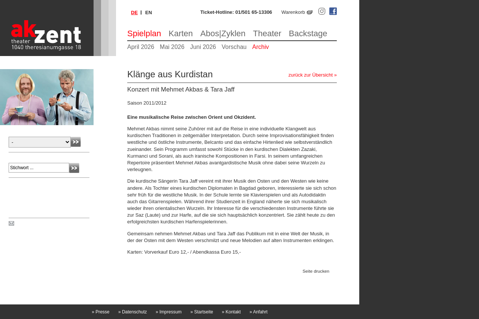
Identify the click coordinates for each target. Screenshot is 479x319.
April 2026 (140, 47)
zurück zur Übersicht (311, 75)
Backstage (308, 33)
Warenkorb (293, 12)
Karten (181, 33)
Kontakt (231, 312)
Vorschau (234, 47)
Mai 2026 (172, 47)
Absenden (76, 142)
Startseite (201, 312)
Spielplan (144, 33)
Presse (100, 312)
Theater (267, 33)
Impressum (168, 312)
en (148, 12)
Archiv (260, 47)
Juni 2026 (203, 47)
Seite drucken (316, 271)
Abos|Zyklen (222, 33)
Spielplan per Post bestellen (46, 223)
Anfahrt (259, 312)
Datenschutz (132, 312)
